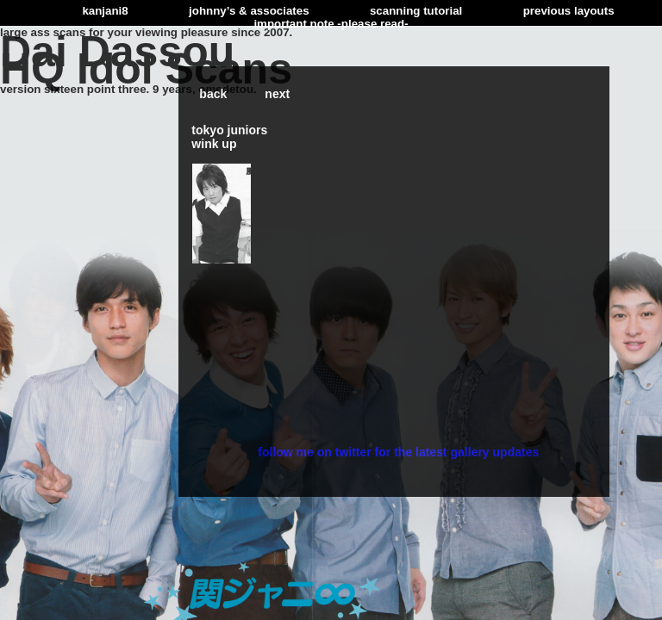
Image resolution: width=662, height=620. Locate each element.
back (213, 94)
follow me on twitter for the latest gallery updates (398, 452)
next (277, 94)
